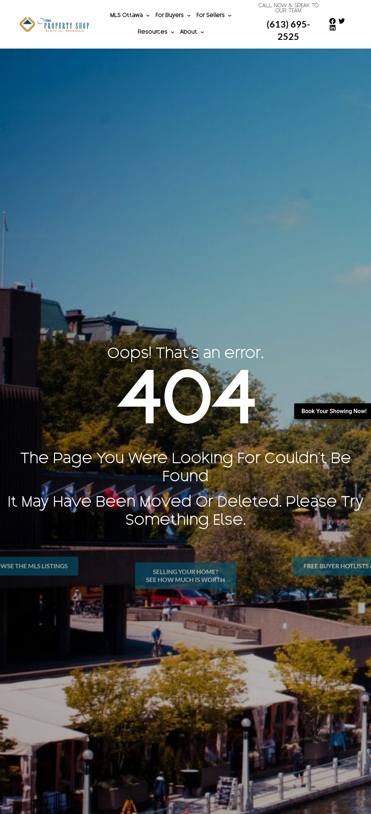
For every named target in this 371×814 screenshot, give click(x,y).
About (192, 32)
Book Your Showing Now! (334, 411)
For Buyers (173, 16)
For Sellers (214, 16)
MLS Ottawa (130, 16)
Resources (156, 32)
